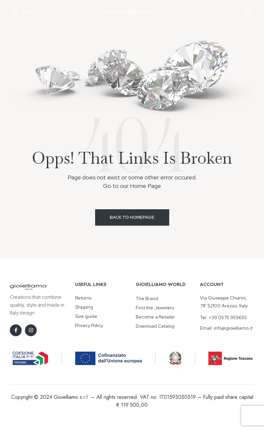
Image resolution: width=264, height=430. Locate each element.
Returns (83, 298)
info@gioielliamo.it (233, 328)
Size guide (86, 316)
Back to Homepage (132, 217)
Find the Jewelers (155, 308)
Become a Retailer (155, 317)
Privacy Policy (89, 325)
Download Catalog (155, 326)
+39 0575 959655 (228, 317)
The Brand (147, 298)
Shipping (84, 307)
